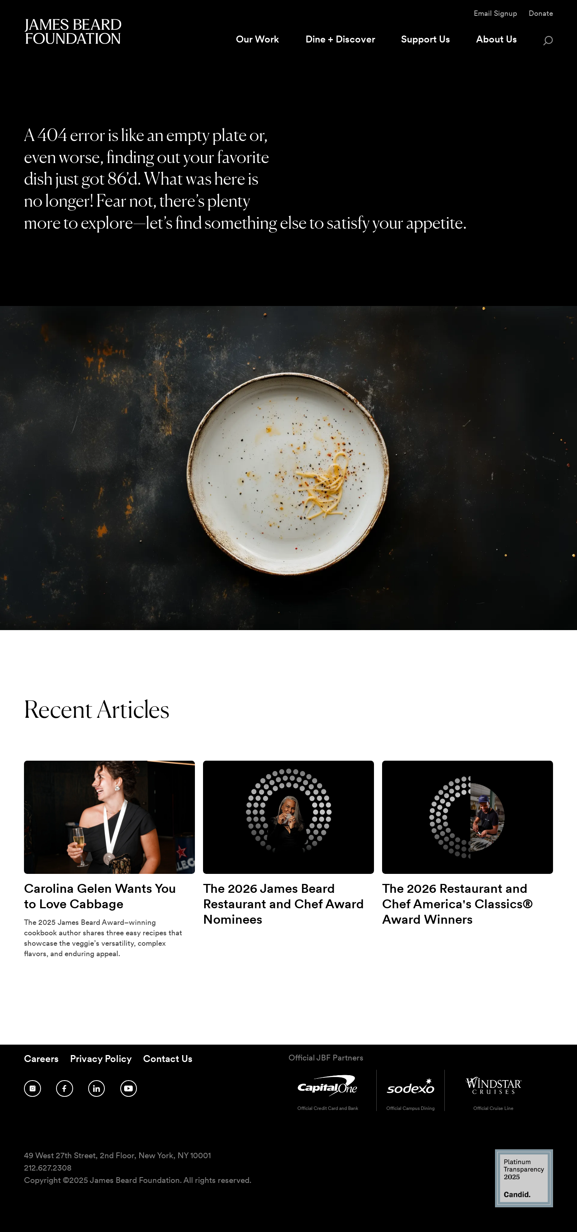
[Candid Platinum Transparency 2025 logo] (524, 1205)
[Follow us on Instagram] (32, 1088)
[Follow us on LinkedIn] (96, 1088)
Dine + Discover (340, 39)
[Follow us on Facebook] (64, 1088)
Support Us (425, 39)
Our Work (257, 39)
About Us (496, 39)
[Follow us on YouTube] (129, 1088)
